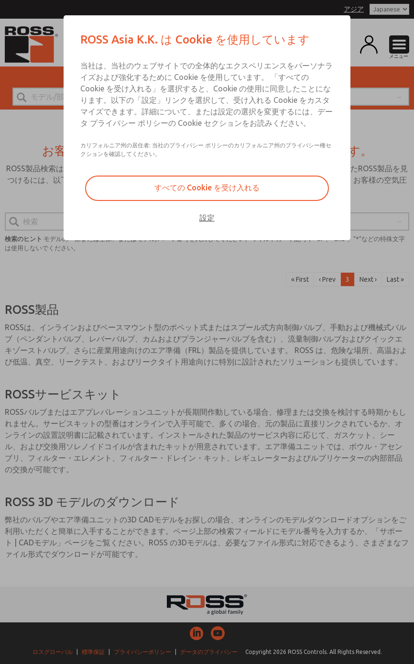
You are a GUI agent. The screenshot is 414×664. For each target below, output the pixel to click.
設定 (207, 217)
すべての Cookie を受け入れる (207, 187)
